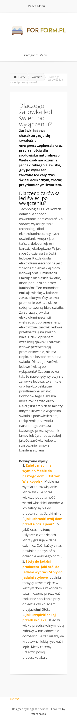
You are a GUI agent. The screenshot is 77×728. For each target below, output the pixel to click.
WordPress (38, 714)
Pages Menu (39, 6)
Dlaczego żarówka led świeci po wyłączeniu (39, 198)
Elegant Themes (37, 709)
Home (22, 77)
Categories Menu (38, 55)
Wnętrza (37, 77)
